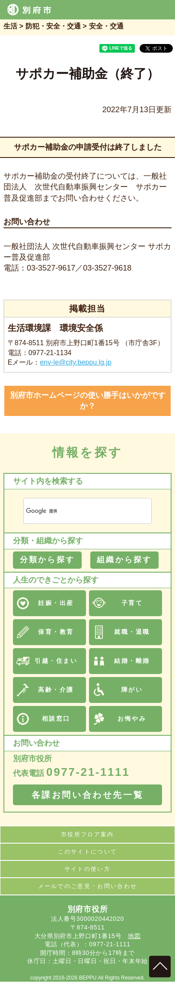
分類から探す (47, 559)
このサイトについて (88, 851)
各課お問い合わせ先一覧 (88, 795)
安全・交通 (106, 26)
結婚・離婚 (132, 660)
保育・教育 (56, 631)
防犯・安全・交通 (53, 26)
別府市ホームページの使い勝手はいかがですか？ (87, 400)
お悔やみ (132, 718)
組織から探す (124, 559)
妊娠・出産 (56, 602)
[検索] (77, 511)
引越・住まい (56, 660)
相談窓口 (56, 718)
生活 (10, 26)
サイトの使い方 (87, 869)
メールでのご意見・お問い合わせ (87, 886)
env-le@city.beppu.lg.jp (75, 362)
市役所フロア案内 (87, 834)
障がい (132, 689)
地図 (134, 935)
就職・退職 (132, 631)
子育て (132, 602)
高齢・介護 (56, 689)
